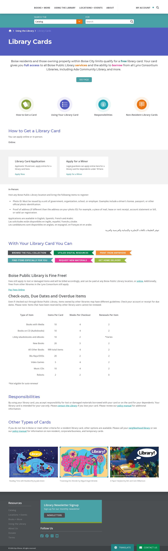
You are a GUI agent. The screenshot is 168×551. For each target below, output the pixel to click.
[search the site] (158, 8)
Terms (11, 537)
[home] (10, 30)
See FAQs (84, 79)
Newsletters (54, 515)
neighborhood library (139, 428)
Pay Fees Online (16, 289)
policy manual (124, 405)
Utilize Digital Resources (73, 252)
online (140, 281)
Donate (12, 533)
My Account (143, 7)
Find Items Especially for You (29, 260)
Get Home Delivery (110, 260)
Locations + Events (17, 514)
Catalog (12, 510)
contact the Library (67, 405)
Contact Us (148, 547)
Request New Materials (73, 260)
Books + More (15, 519)
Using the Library (25, 30)
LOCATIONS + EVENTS (90, 7)
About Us (13, 528)
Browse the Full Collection (29, 252)
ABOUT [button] (110, 7)
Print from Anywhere (113, 252)
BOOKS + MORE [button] (42, 7)
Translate (122, 547)
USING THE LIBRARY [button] (64, 7)
